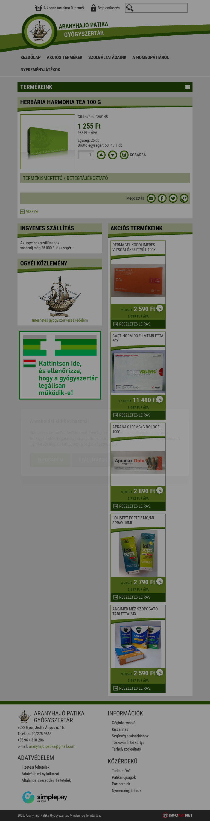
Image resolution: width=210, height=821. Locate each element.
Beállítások (93, 428)
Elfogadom (50, 428)
